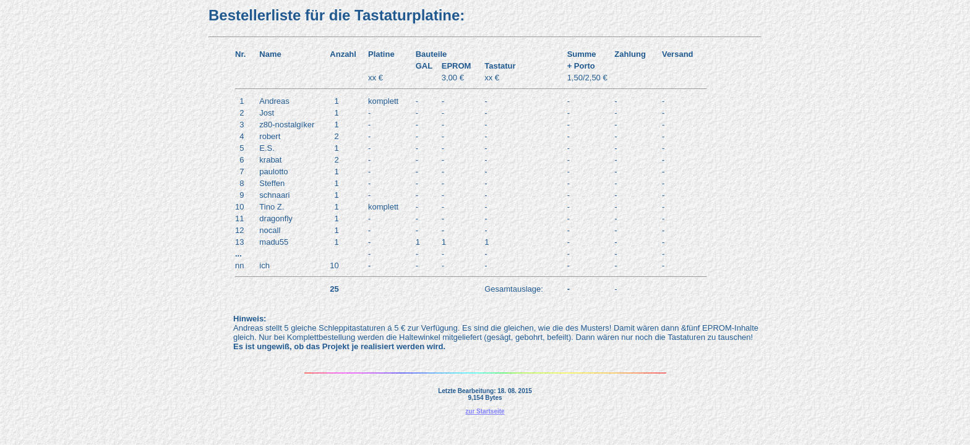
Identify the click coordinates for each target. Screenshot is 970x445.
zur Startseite (484, 411)
